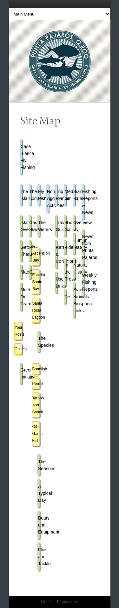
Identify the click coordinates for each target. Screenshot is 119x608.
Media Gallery (65, 195)
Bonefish (36, 369)
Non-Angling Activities (48, 198)
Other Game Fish (36, 433)
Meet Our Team (22, 296)
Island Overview (22, 226)
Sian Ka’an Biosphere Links (74, 300)
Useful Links (57, 282)
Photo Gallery (65, 226)
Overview (74, 222)
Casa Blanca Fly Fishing (22, 157)
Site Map (48, 602)
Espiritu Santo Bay (36, 282)
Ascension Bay (36, 256)
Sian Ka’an (74, 195)
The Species (39, 342)
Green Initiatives (22, 373)
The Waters (39, 226)
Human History (74, 244)
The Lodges (30, 195)
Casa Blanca (30, 226)
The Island (22, 195)
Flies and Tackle (39, 556)
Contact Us (68, 602)
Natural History (74, 268)
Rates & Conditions (57, 254)
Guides (18, 349)
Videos (65, 247)
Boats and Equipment (39, 524)
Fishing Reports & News (83, 202)
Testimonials (65, 296)
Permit (36, 383)
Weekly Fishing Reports (83, 282)
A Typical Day (39, 493)
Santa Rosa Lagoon (36, 310)
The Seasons (39, 465)
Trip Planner (57, 195)
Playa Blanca (30, 251)
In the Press (65, 271)
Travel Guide (57, 226)
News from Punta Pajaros (83, 247)
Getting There (22, 251)
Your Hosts (18, 331)
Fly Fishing (39, 195)
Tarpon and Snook (36, 405)
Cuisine (30, 272)
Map (22, 272)
